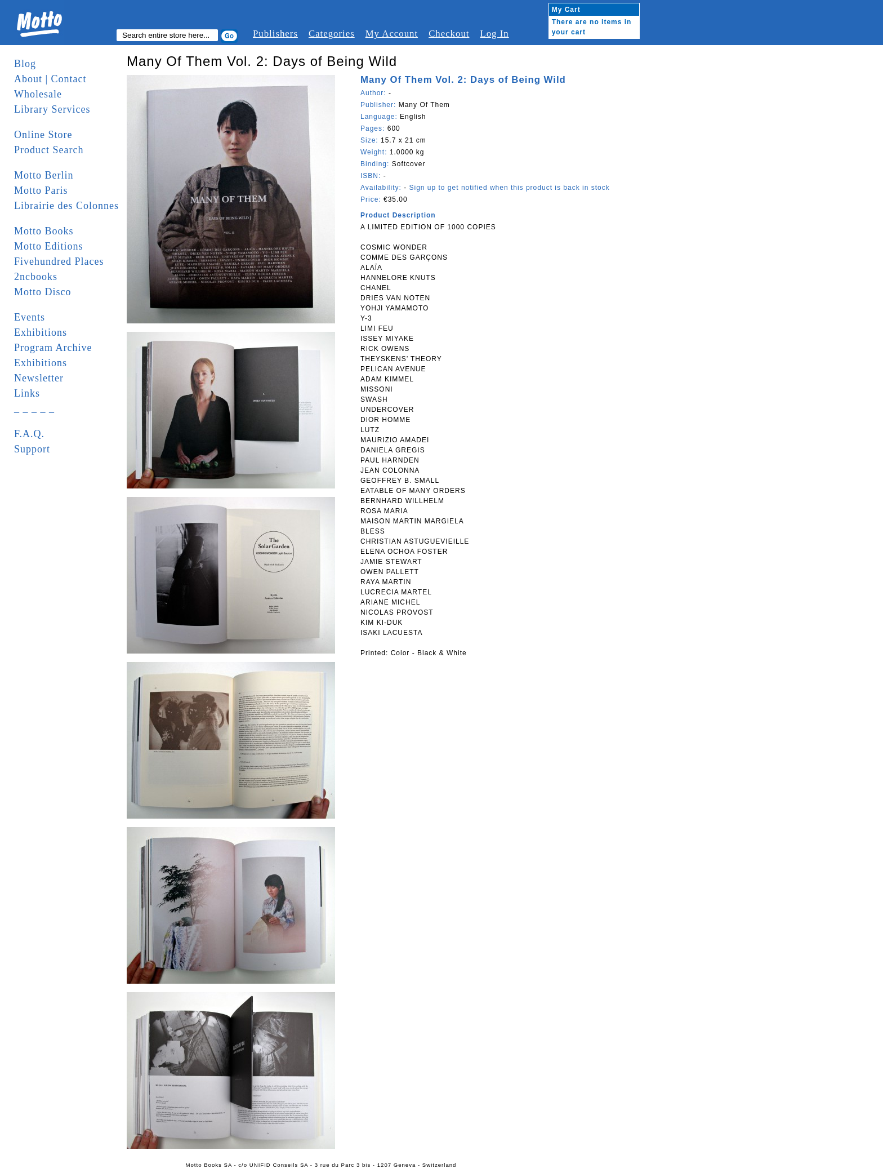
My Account (391, 33)
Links (27, 393)
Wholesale (38, 94)
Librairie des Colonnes (66, 205)
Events (29, 317)
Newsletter (39, 378)
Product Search (48, 149)
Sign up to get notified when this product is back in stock (509, 188)
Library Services (52, 109)
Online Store (43, 134)
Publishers (275, 33)
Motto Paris (41, 190)
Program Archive (53, 347)
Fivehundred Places (59, 261)
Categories (332, 33)
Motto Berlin (44, 175)
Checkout (449, 33)
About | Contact (50, 79)
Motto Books (44, 231)
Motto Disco (43, 291)
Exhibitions (40, 332)
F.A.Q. (29, 433)
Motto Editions (48, 246)
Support (32, 449)
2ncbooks (35, 276)
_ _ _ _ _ (34, 408)
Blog (25, 63)
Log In (494, 33)
